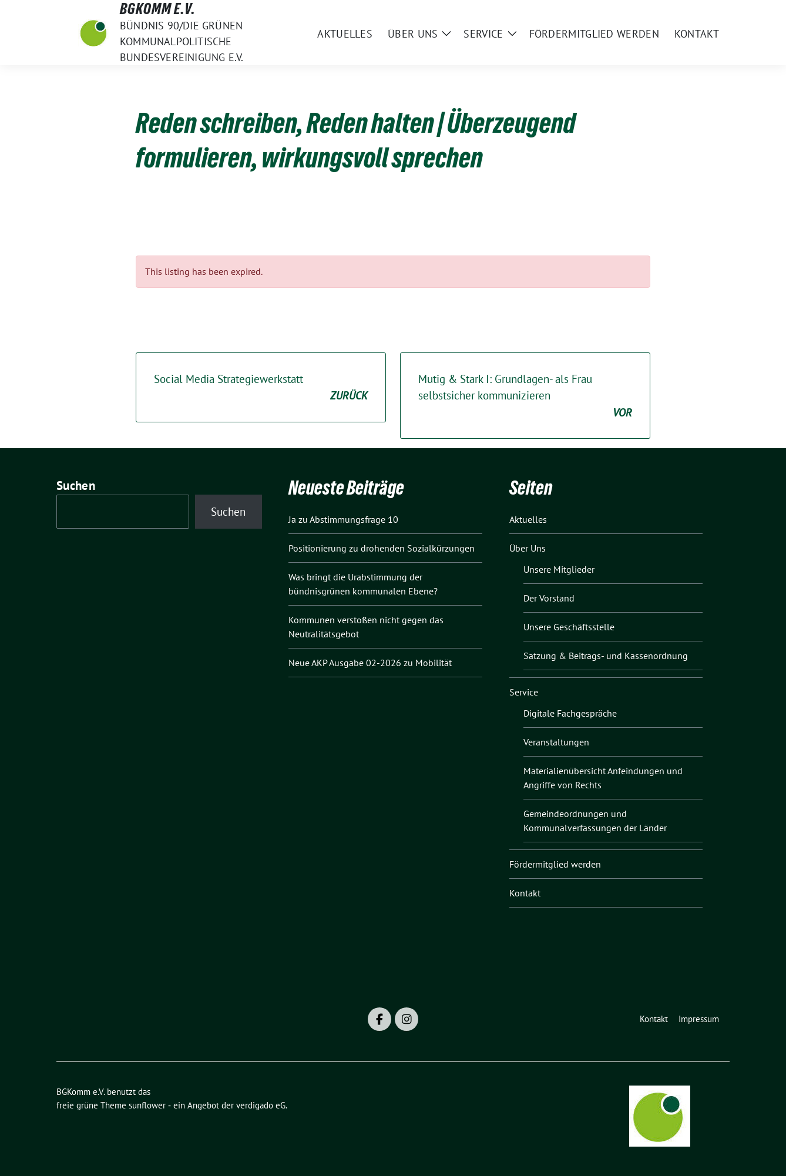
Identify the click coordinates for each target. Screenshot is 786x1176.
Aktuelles (528, 519)
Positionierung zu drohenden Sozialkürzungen (381, 548)
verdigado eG (260, 1105)
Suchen (75, 485)
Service (523, 692)
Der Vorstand (549, 598)
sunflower (147, 1105)
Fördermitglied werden (555, 864)
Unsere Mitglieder (558, 569)
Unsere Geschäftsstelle (568, 627)
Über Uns (527, 548)
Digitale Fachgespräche (570, 713)
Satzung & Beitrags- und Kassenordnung (605, 655)
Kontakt (524, 893)
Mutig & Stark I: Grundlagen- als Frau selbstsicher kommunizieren (525, 396)
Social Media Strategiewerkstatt (261, 388)
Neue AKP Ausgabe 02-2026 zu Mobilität (370, 662)
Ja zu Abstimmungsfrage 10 (343, 519)
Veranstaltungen (556, 742)
